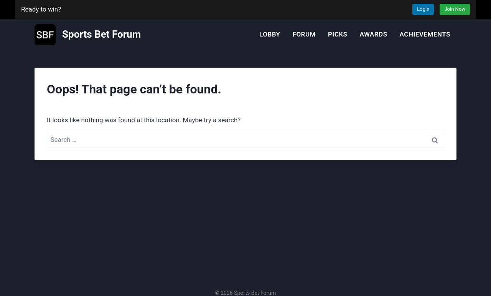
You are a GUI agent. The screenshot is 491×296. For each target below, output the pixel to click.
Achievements (425, 34)
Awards (373, 34)
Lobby (269, 34)
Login (423, 9)
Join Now (454, 9)
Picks (338, 34)
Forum (304, 34)
